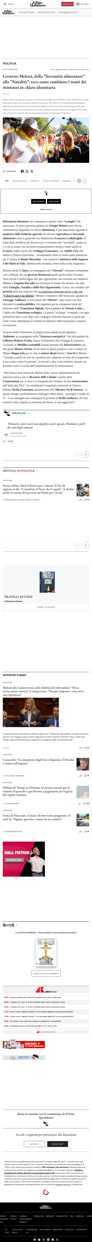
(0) (10, 441)
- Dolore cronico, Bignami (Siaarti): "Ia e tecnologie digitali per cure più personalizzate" (38, 1012)
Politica (9, 63)
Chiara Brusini (11, 804)
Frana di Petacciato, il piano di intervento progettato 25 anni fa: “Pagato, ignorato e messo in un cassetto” (37, 817)
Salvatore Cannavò (13, 776)
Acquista (46, 607)
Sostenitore (16, 433)
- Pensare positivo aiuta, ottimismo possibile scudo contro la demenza (32, 997)
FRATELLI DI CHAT (18, 597)
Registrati (57, 1144)
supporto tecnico (62, 1184)
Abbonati (67, 4)
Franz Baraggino (12, 832)
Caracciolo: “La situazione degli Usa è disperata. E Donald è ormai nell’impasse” (38, 761)
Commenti (9, 171)
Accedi (34, 1144)
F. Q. (6, 94)
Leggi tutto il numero (45, 973)
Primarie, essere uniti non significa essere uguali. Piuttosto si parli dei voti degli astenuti (46, 425)
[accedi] (82, 4)
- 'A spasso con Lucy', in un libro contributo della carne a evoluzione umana (34, 1002)
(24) (86, 803)
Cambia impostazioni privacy (26, 1219)
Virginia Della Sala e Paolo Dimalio (21, 500)
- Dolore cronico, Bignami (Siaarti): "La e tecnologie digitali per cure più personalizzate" (39, 1016)
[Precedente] (76, 454)
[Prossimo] (85, 454)
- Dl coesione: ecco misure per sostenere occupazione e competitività (32, 1021)
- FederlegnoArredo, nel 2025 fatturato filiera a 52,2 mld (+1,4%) (30, 1026)
